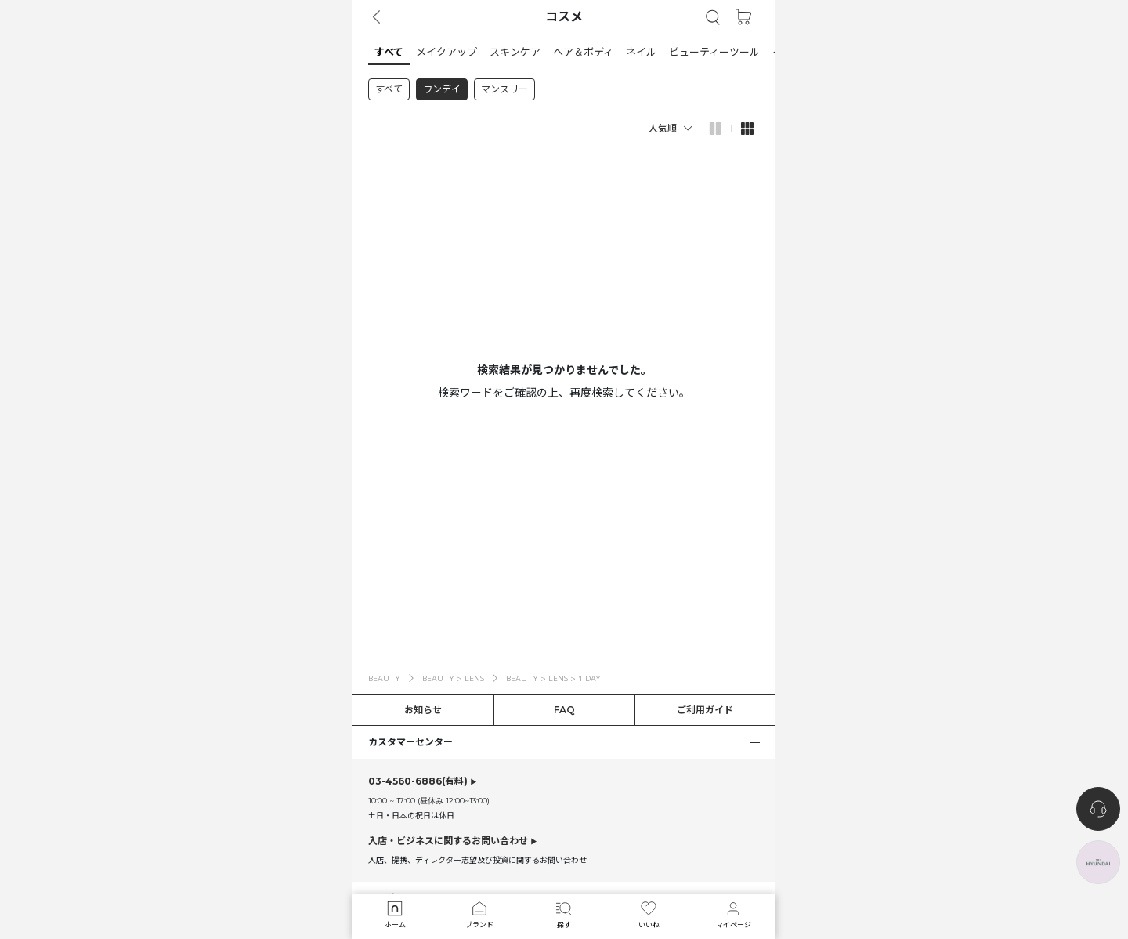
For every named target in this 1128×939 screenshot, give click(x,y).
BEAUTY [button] (384, 678)
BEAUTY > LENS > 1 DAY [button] (553, 678)
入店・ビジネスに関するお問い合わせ (448, 841)
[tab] (564, 51)
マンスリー (504, 89)
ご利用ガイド (705, 710)
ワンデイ (442, 89)
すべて (389, 89)
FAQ (564, 710)
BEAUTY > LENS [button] (453, 678)
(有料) (418, 781)
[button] (712, 18)
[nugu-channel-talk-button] (1098, 809)
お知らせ (423, 710)
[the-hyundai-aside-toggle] (1098, 862)
